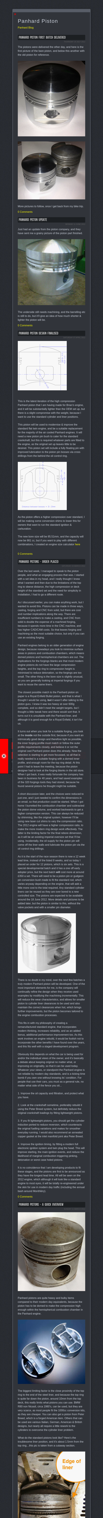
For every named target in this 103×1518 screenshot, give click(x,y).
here (77, 544)
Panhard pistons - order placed (38, 562)
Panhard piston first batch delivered (42, 37)
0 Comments (25, 211)
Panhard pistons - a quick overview (41, 1204)
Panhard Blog (26, 27)
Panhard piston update (33, 220)
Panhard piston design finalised (38, 333)
